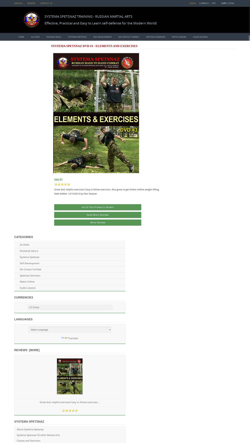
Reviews (31, 3)
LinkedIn (62, 312)
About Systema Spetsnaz (31, 241)
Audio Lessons (200, 36)
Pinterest (69, 312)
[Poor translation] (12, 398)
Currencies (24, 106)
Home (21, 36)
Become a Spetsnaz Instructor (34, 258)
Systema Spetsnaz (77, 36)
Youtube (32, 312)
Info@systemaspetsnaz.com (167, 312)
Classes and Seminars (29, 252)
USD (213, 3)
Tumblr (77, 312)
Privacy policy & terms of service (35, 292)
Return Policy (25, 280)
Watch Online (179, 36)
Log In (194, 3)
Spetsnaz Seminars (155, 36)
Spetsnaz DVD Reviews (30, 269)
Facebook (40, 312)
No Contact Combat (128, 36)
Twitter (47, 312)
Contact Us (45, 3)
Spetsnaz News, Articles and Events (37, 275)
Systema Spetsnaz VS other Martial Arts (39, 246)
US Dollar (29, 116)
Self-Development (102, 36)
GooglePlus (54, 312)
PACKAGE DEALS (53, 36)
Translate (41, 147)
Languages (24, 128)
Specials (19, 3)
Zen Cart (63, 381)
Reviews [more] (27, 158)
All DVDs (35, 36)
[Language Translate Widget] (41, 138)
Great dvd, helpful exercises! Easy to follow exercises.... (41, 213)
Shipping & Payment (29, 286)
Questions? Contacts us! (31, 297)
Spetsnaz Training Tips (30, 263)
